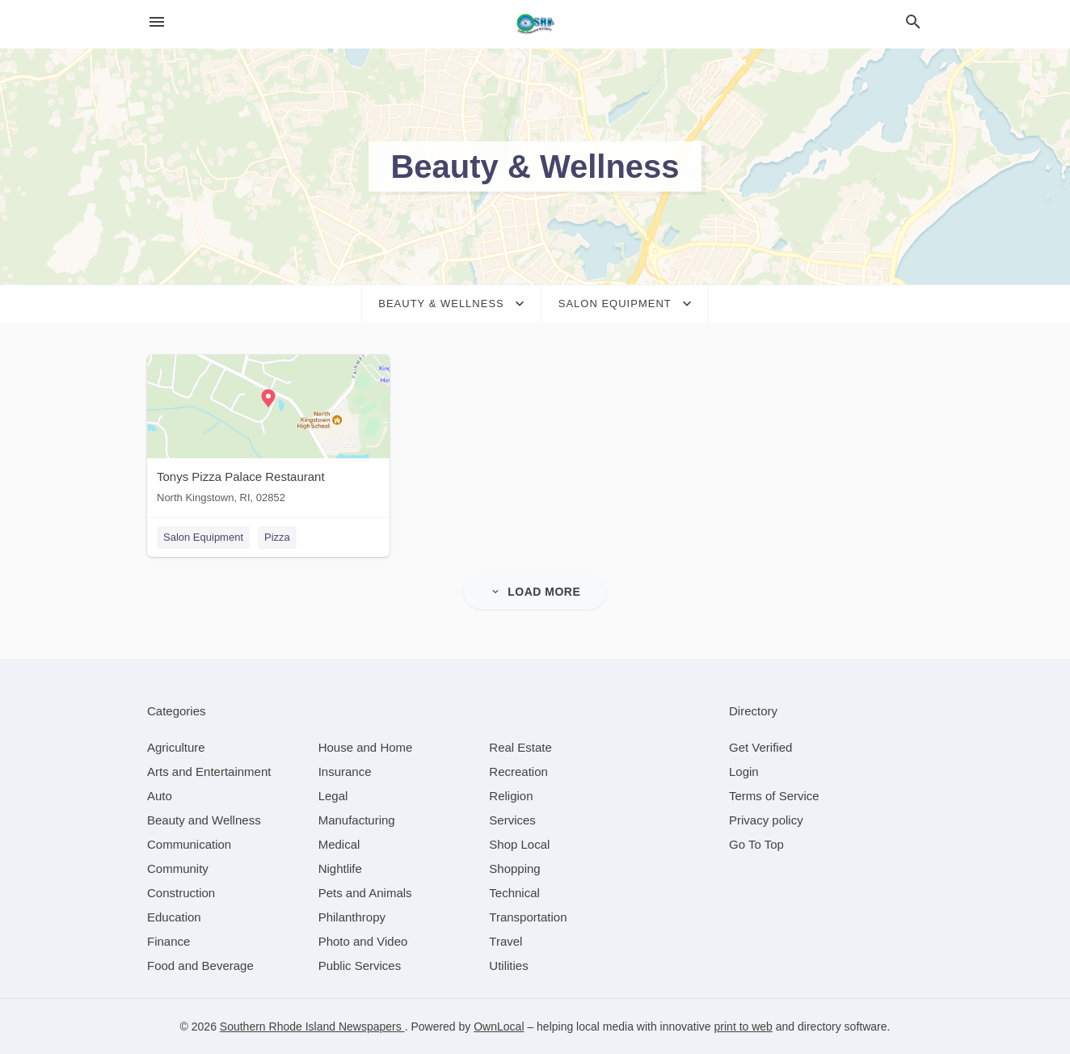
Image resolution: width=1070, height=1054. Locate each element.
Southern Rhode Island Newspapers (312, 1026)
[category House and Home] (365, 747)
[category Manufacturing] (356, 820)
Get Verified (760, 747)
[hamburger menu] (156, 22)
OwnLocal (499, 1026)
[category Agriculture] (176, 747)
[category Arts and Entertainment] (209, 771)
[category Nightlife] (340, 868)
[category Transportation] (528, 917)
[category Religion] (511, 796)
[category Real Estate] (520, 747)
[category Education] (174, 917)
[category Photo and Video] (363, 941)
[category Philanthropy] (351, 917)
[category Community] (178, 868)
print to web (743, 1026)
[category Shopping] (514, 868)
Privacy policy (766, 820)
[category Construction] (181, 893)
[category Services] (512, 820)
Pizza (277, 537)
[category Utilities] (508, 965)
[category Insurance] (345, 771)
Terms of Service (774, 796)
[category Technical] (514, 893)
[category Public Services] (360, 965)
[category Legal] (333, 796)
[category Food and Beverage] (200, 965)
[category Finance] (168, 941)
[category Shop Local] (519, 844)
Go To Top (756, 844)
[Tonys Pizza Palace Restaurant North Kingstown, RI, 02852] (268, 432)
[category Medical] (339, 844)
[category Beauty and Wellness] (204, 820)
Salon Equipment (203, 537)
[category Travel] (505, 941)
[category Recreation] (518, 771)
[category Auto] (159, 796)
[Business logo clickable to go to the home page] (535, 24)
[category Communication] (189, 844)
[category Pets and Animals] (365, 893)
